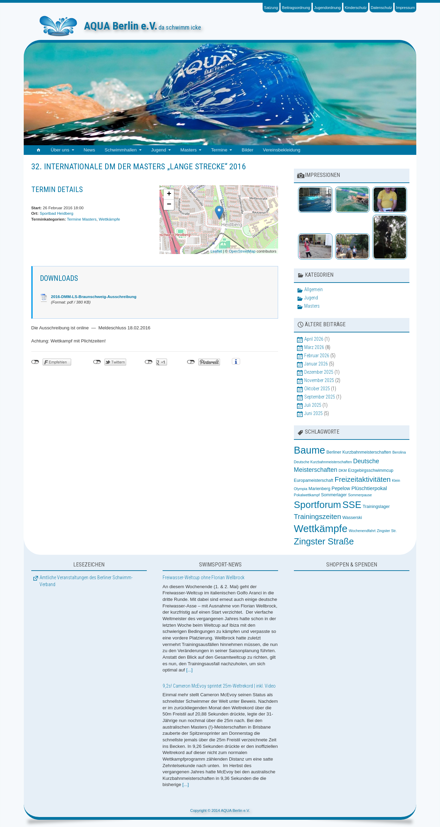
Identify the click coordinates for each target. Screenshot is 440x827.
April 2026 (313, 339)
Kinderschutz (356, 8)
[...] (189, 669)
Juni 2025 (313, 413)
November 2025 (319, 380)
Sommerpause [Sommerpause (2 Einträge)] (360, 495)
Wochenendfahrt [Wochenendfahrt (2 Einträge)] (362, 531)
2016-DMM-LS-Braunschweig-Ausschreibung (93, 296)
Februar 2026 (316, 355)
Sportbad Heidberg (56, 213)
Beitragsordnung (296, 8)
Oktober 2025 (317, 388)
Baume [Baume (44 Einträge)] (309, 450)
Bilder (247, 149)
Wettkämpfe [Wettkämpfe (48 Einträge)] (321, 528)
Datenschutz (381, 8)
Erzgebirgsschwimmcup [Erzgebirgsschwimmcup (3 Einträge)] (370, 470)
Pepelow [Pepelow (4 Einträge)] (341, 488)
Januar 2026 (316, 364)
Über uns (60, 149)
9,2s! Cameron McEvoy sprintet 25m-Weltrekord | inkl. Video (219, 686)
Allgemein (313, 289)
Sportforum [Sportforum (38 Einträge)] (317, 504)
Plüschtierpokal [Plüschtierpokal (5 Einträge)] (369, 488)
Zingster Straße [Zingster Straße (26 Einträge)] (324, 541)
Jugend (158, 149)
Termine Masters (82, 219)
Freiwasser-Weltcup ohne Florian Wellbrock (203, 577)
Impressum (405, 8)
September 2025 (319, 397)
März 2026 (314, 347)
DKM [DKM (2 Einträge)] (343, 470)
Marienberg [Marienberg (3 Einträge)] (319, 488)
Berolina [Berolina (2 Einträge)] (399, 452)
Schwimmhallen (120, 149)
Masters (188, 149)
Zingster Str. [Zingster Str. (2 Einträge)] (386, 531)
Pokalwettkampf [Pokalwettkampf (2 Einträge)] (307, 495)
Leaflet (216, 251)
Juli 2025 (312, 405)
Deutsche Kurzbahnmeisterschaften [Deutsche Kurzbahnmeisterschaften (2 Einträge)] (323, 462)
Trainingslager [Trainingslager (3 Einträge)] (376, 506)
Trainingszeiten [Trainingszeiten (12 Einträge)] (317, 516)
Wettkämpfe (109, 219)
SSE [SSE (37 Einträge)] (351, 504)
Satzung (271, 8)
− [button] (169, 205)
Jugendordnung (327, 8)
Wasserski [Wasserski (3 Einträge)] (352, 517)
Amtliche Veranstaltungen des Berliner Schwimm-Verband (86, 581)
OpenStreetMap (242, 251)
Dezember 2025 (318, 372)
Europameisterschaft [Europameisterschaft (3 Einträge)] (313, 480)
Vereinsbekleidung (281, 149)
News (89, 149)
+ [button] (169, 194)
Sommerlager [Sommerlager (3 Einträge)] (334, 494)
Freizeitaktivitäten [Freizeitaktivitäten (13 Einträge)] (362, 479)
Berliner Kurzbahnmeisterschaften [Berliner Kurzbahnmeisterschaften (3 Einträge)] (358, 452)
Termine (219, 149)
